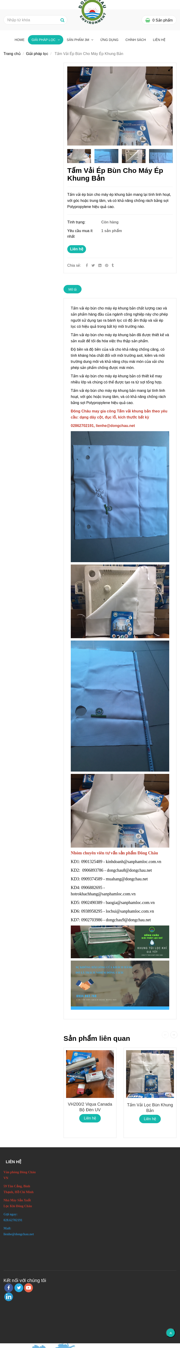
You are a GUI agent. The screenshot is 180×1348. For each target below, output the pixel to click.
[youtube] (28, 1287)
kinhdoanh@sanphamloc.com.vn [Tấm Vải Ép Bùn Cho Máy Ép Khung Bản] (134, 861)
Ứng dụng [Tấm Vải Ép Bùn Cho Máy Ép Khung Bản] (109, 40)
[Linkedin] (99, 265)
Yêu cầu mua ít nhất (80, 233)
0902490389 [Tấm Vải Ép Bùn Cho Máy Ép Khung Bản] (91, 902)
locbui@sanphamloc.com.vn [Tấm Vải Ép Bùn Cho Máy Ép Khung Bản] (130, 911)
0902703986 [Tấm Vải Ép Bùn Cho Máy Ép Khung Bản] (91, 920)
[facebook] (8, 1287)
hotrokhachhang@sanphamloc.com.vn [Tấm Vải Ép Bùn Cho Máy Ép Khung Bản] (104, 894)
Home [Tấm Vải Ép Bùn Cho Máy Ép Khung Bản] (19, 40)
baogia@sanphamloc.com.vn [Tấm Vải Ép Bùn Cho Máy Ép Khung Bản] (131, 902)
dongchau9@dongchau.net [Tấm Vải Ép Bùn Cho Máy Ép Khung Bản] (129, 920)
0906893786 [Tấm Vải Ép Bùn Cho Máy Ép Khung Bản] (92, 870)
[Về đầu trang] (170, 1332)
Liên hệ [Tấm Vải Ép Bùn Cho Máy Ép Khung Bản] (76, 249)
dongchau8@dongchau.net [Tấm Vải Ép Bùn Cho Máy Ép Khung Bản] (130, 870)
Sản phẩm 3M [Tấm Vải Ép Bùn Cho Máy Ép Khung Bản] (78, 40)
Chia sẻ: (74, 265)
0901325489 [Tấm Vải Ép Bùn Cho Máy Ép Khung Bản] (91, 861)
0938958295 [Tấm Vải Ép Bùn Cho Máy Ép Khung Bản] (91, 911)
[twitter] (18, 1287)
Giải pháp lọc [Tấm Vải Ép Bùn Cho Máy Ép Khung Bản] (43, 40)
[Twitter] (93, 265)
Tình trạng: (76, 222)
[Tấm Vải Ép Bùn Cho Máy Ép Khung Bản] (107, 265)
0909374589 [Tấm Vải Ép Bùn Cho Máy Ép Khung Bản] (91, 879)
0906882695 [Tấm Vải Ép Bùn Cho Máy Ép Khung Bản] (91, 887)
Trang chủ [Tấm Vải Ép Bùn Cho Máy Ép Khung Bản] (12, 54)
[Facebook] (87, 265)
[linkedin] (8, 1296)
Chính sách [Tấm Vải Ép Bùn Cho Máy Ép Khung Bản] (135, 40)
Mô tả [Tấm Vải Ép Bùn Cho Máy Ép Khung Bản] (72, 289)
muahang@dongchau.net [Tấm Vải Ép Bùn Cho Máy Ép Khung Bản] (127, 879)
